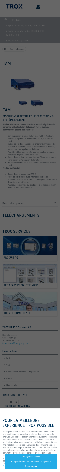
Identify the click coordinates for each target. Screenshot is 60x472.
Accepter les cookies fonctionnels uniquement (31, 461)
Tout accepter (31, 466)
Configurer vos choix (31, 456)
